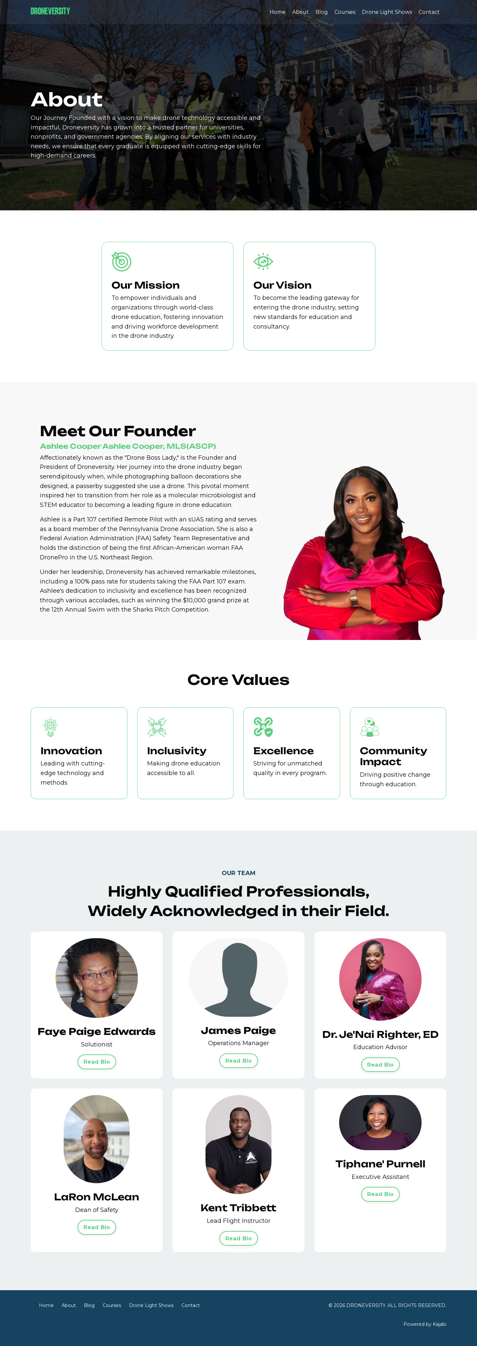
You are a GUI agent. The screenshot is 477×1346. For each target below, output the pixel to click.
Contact (429, 12)
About (300, 12)
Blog (321, 12)
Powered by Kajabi (424, 1329)
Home (277, 12)
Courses (344, 12)
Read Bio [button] (96, 1066)
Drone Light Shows (387, 12)
